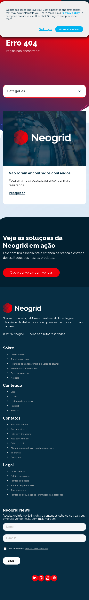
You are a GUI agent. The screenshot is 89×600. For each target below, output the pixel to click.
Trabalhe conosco (20, 359)
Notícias (15, 377)
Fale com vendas (19, 424)
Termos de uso (18, 490)
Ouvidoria (16, 457)
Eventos (15, 410)
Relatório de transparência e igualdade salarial (35, 363)
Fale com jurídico (19, 438)
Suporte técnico (19, 429)
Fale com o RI (18, 443)
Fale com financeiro (21, 434)
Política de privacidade (22, 485)
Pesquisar (17, 193)
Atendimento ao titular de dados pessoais (32, 448)
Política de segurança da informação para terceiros (37, 494)
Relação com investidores (24, 368)
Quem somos (18, 354)
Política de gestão (20, 480)
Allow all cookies (69, 29)
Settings (45, 29)
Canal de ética (18, 471)
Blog (13, 392)
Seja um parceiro (19, 373)
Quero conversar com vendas (31, 272)
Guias (14, 396)
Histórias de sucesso (22, 401)
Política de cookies (20, 476)
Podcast (15, 406)
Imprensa (16, 452)
